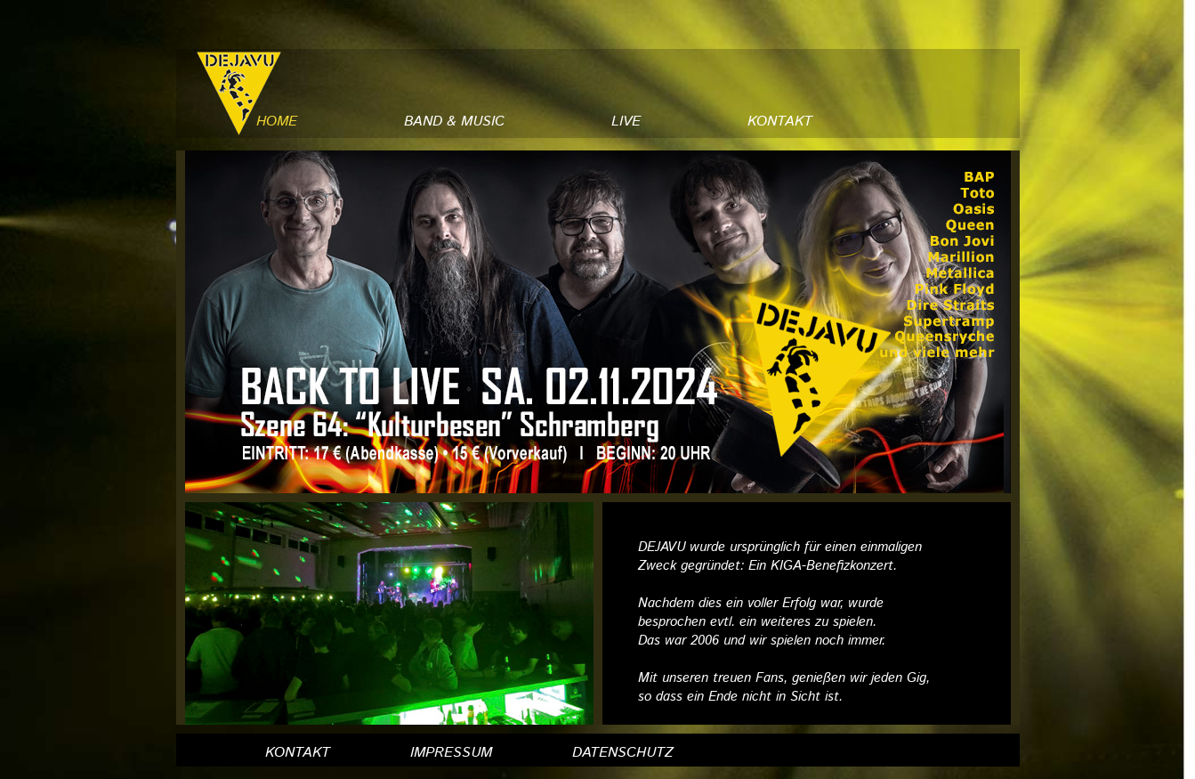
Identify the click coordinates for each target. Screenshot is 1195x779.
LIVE (626, 121)
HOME (276, 121)
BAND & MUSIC (454, 121)
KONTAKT (779, 121)
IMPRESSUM (451, 752)
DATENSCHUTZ (623, 752)
